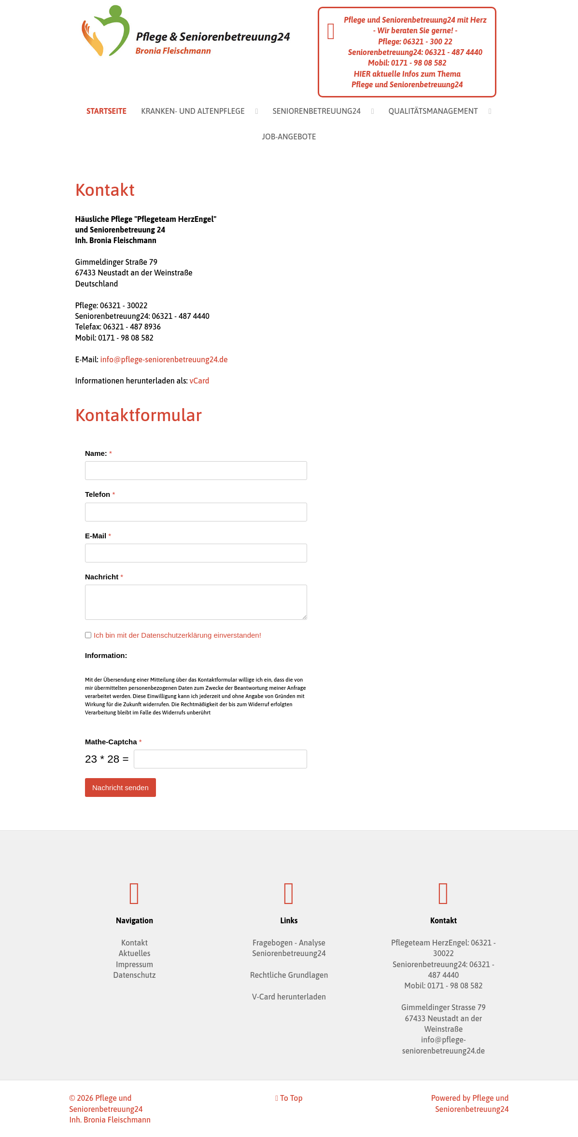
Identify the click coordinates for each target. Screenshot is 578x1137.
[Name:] (196, 470)
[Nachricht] (196, 602)
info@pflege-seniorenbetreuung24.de (164, 359)
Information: (106, 655)
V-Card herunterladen (289, 996)
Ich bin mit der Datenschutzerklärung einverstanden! (177, 635)
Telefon (100, 494)
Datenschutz (134, 975)
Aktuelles (135, 953)
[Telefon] (196, 511)
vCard (200, 380)
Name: (98, 453)
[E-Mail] (196, 552)
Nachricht (104, 576)
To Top (288, 1098)
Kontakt (134, 942)
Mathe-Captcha (113, 741)
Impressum (134, 964)
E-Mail (98, 535)
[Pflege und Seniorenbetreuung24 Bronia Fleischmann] (185, 29)
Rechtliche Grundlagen (289, 975)
